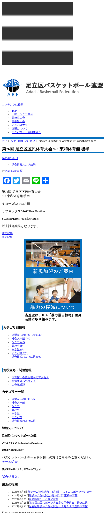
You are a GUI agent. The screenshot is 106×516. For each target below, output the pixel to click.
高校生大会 (18, 117)
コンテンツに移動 (12, 104)
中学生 (17, 349)
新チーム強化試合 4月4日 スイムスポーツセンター (60, 491)
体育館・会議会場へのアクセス (30, 377)
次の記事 (7, 236)
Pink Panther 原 (14, 170)
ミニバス (19, 353)
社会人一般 (21, 338)
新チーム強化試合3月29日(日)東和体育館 (53, 495)
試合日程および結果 (23, 140)
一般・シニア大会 (22, 113)
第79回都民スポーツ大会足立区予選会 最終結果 (58, 502)
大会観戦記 (18, 384)
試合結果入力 (11, 477)
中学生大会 (18, 121)
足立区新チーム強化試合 (43, 499)
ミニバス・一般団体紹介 (26, 132)
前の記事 (7, 233)
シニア (18, 342)
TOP (14, 110)
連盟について (20, 128)
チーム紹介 (10, 462)
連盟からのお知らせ (27, 334)
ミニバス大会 (20, 124)
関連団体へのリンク (24, 380)
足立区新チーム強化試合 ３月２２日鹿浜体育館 (58, 506)
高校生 (17, 345)
